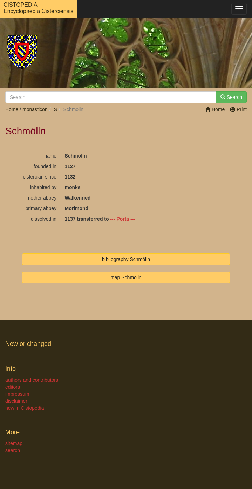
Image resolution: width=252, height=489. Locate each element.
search (12, 450)
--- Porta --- (122, 219)
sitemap (13, 443)
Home (215, 109)
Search (231, 97)
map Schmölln (126, 277)
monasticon (35, 109)
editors (12, 387)
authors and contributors (31, 380)
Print (238, 109)
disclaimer (16, 401)
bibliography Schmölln (126, 259)
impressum (17, 394)
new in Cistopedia (24, 408)
